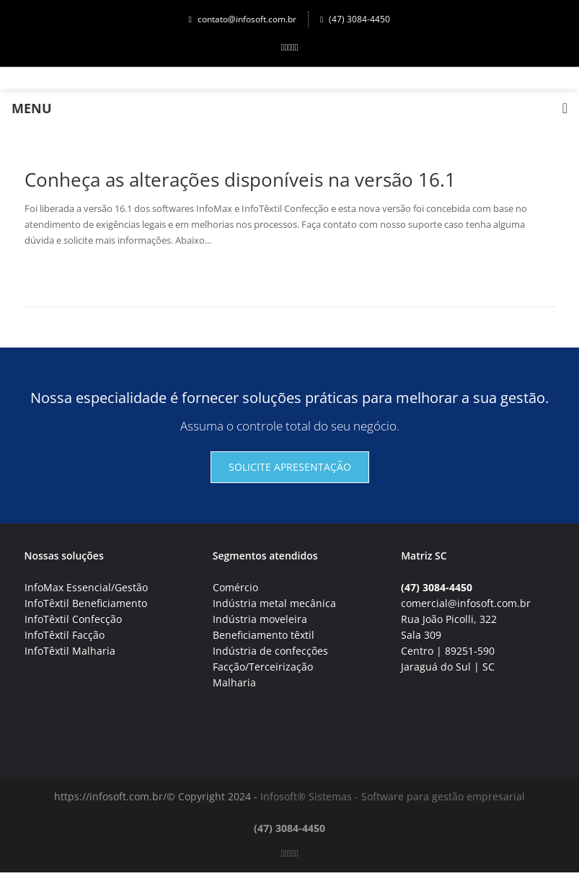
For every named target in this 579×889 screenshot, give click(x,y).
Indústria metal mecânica (274, 603)
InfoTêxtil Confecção (73, 619)
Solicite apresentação (290, 467)
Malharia (234, 682)
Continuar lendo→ (78, 274)
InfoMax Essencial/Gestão (86, 587)
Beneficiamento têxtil (263, 635)
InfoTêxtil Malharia (70, 651)
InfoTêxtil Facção (65, 635)
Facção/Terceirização (263, 666)
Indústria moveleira (260, 619)
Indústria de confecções (270, 651)
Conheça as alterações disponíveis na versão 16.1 (240, 180)
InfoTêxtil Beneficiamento (86, 603)
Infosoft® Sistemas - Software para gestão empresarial (392, 796)
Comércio (235, 587)
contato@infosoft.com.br (242, 19)
